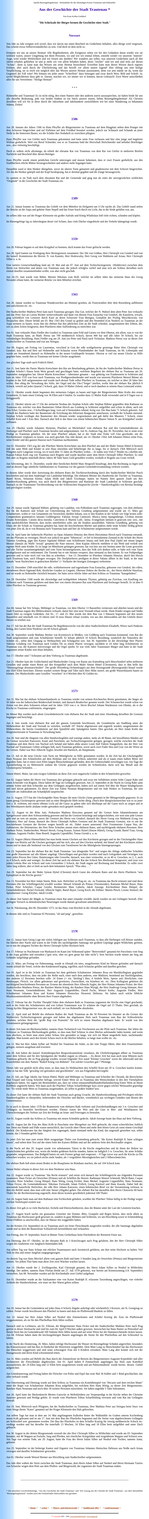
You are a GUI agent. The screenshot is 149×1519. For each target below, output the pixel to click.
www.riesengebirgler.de (78, 1516)
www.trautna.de (91, 1516)
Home (33, 1508)
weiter (44, 1508)
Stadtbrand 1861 (91, 1508)
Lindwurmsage (112, 1508)
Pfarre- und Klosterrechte (65, 1508)
